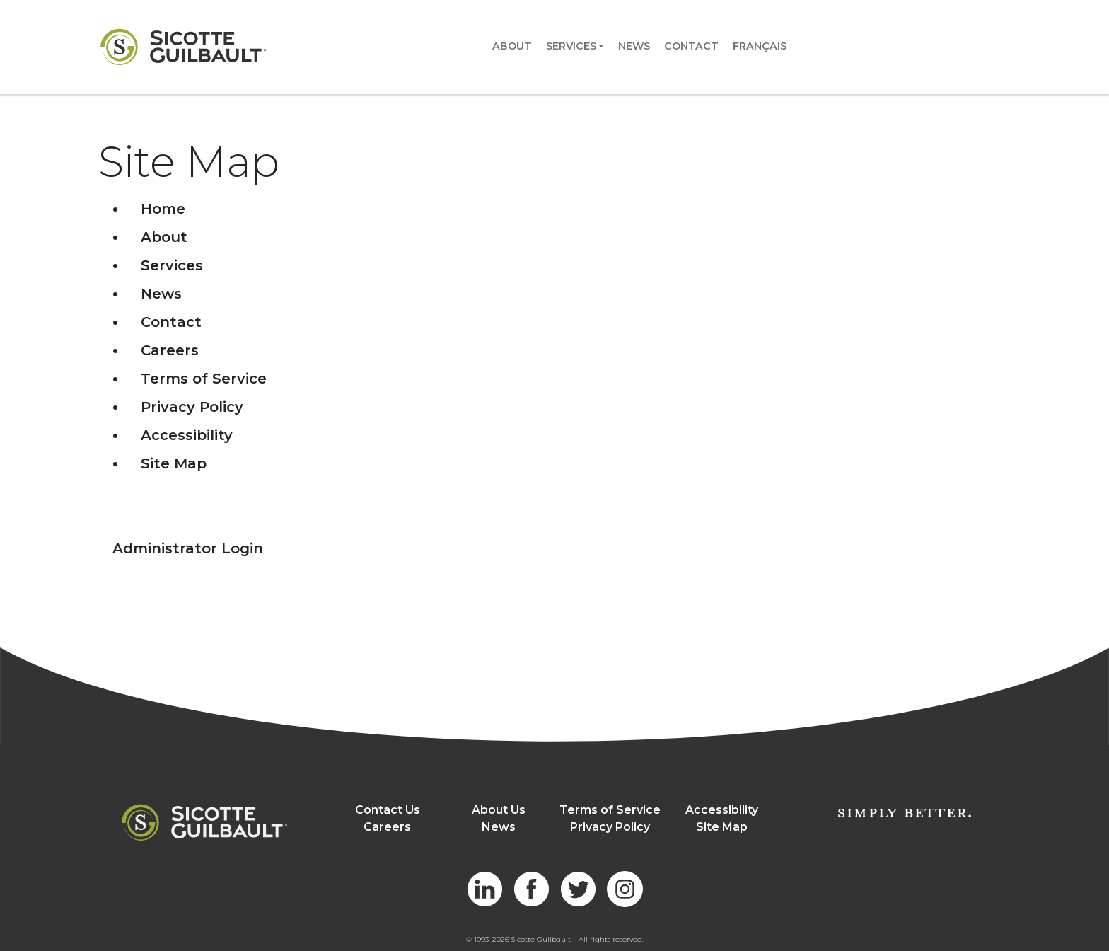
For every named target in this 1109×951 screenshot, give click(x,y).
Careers (170, 350)
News (634, 46)
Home (163, 208)
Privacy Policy (192, 406)
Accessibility (187, 435)
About (512, 46)
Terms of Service (204, 378)
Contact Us (387, 810)
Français (759, 46)
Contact (691, 46)
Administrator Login (187, 548)
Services (571, 46)
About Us (499, 810)
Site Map (174, 463)
